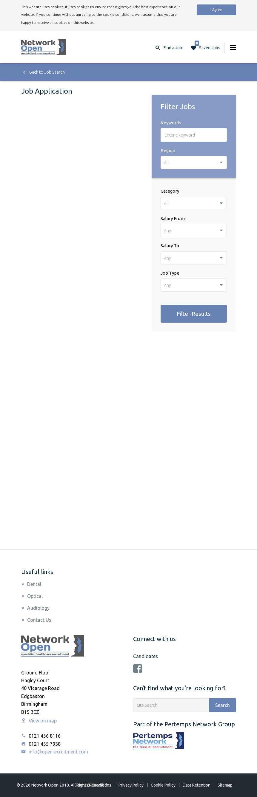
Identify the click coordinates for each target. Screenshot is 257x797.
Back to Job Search (43, 72)
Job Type (170, 273)
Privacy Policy (131, 785)
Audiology (38, 608)
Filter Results (194, 313)
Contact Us (39, 620)
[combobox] (194, 162)
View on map (39, 720)
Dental (34, 584)
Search (222, 705)
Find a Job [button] (173, 47)
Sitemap (225, 785)
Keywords (171, 122)
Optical (35, 596)
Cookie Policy (163, 785)
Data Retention (196, 785)
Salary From (173, 218)
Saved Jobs (207, 46)
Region (168, 150)
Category (170, 191)
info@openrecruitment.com (54, 751)
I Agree (216, 10)
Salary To (170, 245)
